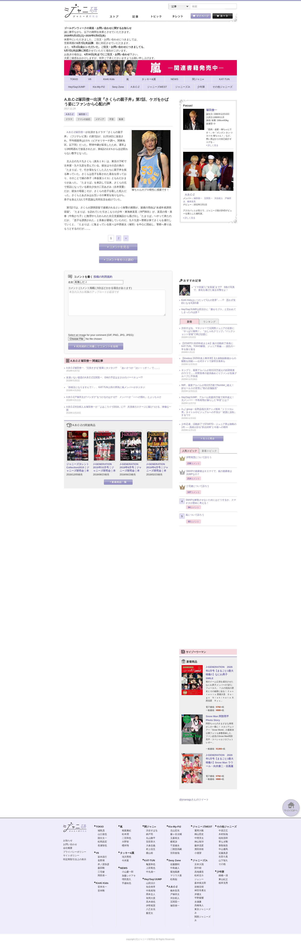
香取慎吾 (223, 846)
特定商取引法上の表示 (74, 859)
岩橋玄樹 (199, 887)
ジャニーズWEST (202, 827)
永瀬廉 (197, 902)
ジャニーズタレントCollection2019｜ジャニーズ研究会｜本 (77, 467)
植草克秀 (223, 883)
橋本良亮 (191, 202)
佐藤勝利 (174, 864)
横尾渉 (173, 842)
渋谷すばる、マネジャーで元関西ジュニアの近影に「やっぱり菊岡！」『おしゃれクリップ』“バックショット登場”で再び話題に (208, 331)
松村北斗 (199, 876)
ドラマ (69, 119)
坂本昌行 (102, 857)
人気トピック (189, 451)
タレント (177, 17)
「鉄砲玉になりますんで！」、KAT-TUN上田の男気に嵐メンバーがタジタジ (105, 387)
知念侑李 (150, 887)
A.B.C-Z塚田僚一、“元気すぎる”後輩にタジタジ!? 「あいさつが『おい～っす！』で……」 (113, 368)
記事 (135, 17)
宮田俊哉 (174, 853)
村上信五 (150, 849)
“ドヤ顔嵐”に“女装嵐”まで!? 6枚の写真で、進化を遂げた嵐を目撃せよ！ (214, 289)
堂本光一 (102, 887)
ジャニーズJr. (200, 860)
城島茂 (101, 831)
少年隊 (220, 872)
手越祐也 (126, 883)
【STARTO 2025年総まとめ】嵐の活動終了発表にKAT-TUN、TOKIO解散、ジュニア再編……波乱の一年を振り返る (208, 346)
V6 (97, 853)
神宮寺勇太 (200, 890)
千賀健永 (174, 846)
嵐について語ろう (191, 516)
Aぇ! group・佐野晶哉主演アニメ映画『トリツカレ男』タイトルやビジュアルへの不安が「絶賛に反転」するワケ (209, 412)
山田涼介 (150, 883)
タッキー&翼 (127, 853)
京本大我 (199, 864)
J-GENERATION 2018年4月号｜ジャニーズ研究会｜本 (157, 467)
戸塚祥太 (174, 894)
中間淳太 (199, 838)
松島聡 (173, 879)
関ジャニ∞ (150, 827)
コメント (73, 288)
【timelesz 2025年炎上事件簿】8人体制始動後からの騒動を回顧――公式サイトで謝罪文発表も (208, 360)
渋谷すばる (152, 831)
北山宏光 (174, 831)
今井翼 (125, 861)
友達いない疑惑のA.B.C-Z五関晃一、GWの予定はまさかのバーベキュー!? (104, 378)
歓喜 (121, 119)
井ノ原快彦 (103, 864)
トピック (156, 17)
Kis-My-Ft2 (174, 827)
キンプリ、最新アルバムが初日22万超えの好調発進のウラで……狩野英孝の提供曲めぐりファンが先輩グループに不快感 (209, 373)
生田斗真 (223, 857)
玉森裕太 (174, 838)
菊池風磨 (174, 872)
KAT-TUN (149, 860)
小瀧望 (197, 853)
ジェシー (199, 879)
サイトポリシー (71, 856)
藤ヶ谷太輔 (176, 834)
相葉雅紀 (126, 831)
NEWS (123, 868)
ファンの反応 (84, 119)
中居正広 (223, 831)
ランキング (209, 322)
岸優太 (197, 894)
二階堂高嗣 (176, 849)
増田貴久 (126, 879)
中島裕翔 (150, 891)
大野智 (125, 842)
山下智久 (223, 861)
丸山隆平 (150, 838)
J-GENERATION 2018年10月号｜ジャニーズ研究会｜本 (104, 467)
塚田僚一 (83, 114)
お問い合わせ (70, 844)
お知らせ (67, 841)
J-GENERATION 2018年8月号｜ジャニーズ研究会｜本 (130, 467)
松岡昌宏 (102, 842)
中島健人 (174, 868)
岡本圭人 (150, 894)
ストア (114, 17)
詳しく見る (213, 146)
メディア (100, 119)
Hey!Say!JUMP (153, 879)
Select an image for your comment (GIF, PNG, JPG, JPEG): (101, 335)
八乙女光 (150, 909)
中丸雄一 (150, 872)
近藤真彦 (223, 853)
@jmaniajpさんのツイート (194, 800)
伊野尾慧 (150, 906)
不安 (111, 119)
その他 (222, 864)
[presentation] (97, 322)
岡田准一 (102, 876)
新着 (189, 322)
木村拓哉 (223, 834)
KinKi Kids (102, 883)
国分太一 (102, 838)
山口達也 (102, 834)
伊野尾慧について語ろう (195, 458)
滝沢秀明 (126, 857)
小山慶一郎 (127, 872)
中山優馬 (223, 849)
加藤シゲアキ (129, 876)
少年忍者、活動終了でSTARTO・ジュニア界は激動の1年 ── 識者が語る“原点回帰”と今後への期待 (209, 426)
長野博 (101, 861)
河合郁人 (218, 198)
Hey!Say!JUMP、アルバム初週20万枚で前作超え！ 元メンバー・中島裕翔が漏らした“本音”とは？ (209, 399)
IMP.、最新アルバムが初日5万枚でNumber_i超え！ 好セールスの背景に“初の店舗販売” (208, 387)
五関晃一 (208, 198)
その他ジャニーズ (227, 827)
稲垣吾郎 (223, 838)
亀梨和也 (150, 864)
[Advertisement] (208, 252)
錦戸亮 (149, 834)
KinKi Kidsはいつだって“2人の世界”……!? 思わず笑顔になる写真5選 (208, 302)
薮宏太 (149, 913)
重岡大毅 (199, 831)
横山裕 (149, 853)
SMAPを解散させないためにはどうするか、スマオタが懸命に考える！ (207, 502)
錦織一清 (223, 876)
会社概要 (67, 848)
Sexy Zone (174, 860)
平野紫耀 (199, 898)
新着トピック (209, 451)
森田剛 (101, 868)
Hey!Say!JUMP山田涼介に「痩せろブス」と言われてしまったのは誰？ (208, 311)
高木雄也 (150, 902)
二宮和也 (126, 838)
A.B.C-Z (69, 114)
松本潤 (125, 834)
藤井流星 (199, 846)
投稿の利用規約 (102, 277)
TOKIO (100, 827)
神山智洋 (199, 842)
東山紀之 (223, 879)
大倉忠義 (150, 846)
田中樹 (197, 868)
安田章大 (150, 842)
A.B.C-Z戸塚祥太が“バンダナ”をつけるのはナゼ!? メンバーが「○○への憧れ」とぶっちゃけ (113, 397)
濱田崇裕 (199, 849)
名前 (70, 282)
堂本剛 (101, 891)
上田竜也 (150, 868)
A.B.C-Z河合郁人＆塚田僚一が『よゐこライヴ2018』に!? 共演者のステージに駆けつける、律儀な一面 (118, 409)
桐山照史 (199, 834)
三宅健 (101, 872)
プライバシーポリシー (74, 852)
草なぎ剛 (223, 842)
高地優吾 (199, 872)
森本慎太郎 (200, 883)
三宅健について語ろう (194, 487)
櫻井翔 (125, 846)
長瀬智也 (102, 846)
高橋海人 (199, 905)
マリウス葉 (176, 876)
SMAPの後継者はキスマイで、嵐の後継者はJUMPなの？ (205, 473)
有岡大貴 (150, 898)
